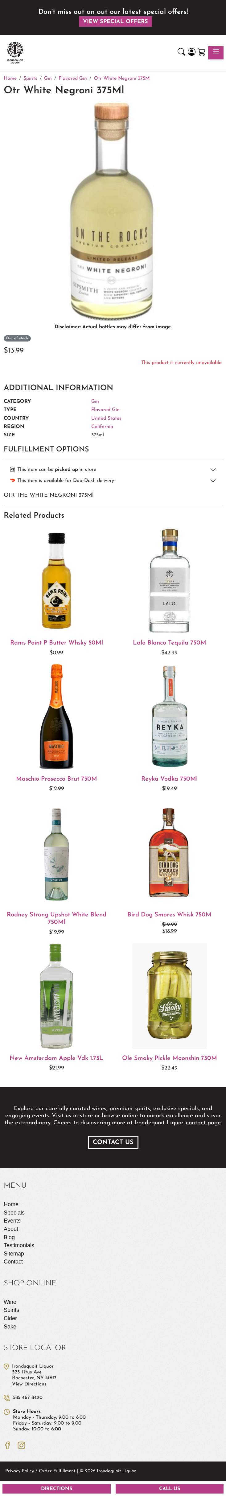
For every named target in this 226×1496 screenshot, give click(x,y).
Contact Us (113, 1142)
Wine (10, 1302)
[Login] (191, 53)
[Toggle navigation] (216, 52)
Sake (10, 1327)
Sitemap (14, 1254)
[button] (181, 53)
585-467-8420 (28, 1397)
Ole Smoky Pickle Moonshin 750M (169, 1058)
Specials (14, 1213)
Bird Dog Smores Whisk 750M (169, 915)
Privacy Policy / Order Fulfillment (40, 1471)
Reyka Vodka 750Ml (169, 779)
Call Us (169, 1488)
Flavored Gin (105, 409)
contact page (203, 1123)
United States (106, 418)
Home (11, 1204)
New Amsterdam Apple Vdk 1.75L (56, 1058)
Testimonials (19, 1245)
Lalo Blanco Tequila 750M (169, 643)
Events (12, 1221)
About (11, 1229)
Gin (95, 401)
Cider (10, 1318)
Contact (13, 1262)
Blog (9, 1237)
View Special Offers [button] (115, 22)
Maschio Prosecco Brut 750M (56, 779)
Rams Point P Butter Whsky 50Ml (56, 643)
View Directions (29, 1384)
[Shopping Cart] (202, 53)
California (102, 426)
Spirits (11, 1310)
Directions (56, 1488)
